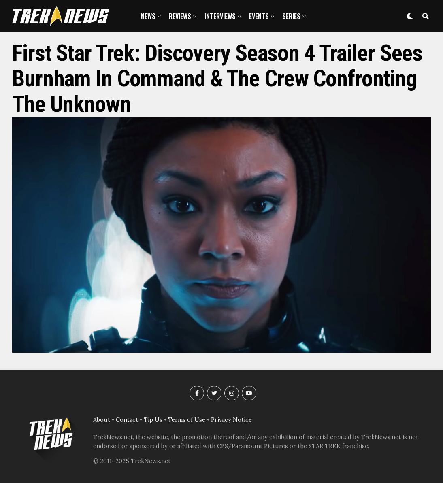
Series (291, 16)
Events (259, 16)
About (101, 419)
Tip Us (153, 419)
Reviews (180, 16)
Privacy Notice (231, 419)
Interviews (220, 16)
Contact (127, 419)
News (148, 16)
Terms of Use (186, 419)
